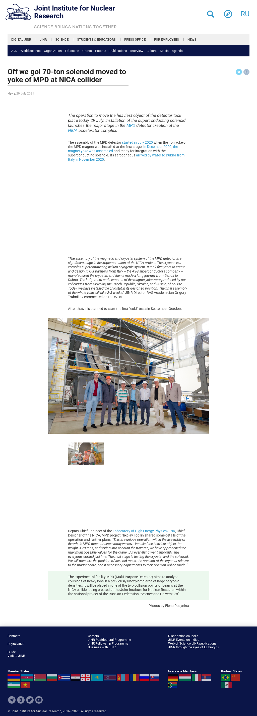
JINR (43, 39)
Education (72, 51)
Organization (53, 51)
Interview (136, 51)
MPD (130, 125)
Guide (12, 652)
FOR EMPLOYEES (166, 39)
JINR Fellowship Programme (108, 643)
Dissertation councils (183, 636)
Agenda (177, 51)
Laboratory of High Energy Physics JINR (144, 531)
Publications (118, 51)
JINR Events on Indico (183, 640)
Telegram (12, 700)
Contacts (14, 636)
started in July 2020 (137, 142)
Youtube (39, 700)
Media (164, 51)
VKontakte (21, 700)
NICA (73, 130)
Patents (100, 51)
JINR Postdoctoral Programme (109, 640)
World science (30, 51)
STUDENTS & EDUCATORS (96, 39)
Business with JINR (102, 647)
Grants (87, 51)
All (14, 51)
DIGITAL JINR (21, 39)
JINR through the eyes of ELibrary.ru (193, 647)
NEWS (191, 39)
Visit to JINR (16, 656)
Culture (152, 51)
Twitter (30, 700)
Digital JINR (16, 644)
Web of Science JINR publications (192, 643)
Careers (93, 636)
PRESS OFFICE (135, 39)
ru (245, 12)
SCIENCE (62, 39)
